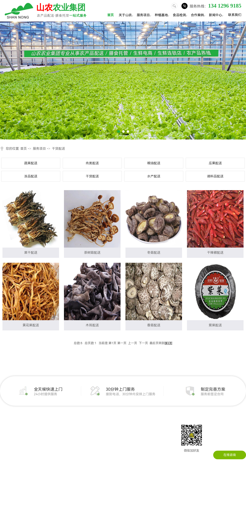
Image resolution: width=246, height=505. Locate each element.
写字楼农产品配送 (71, 452)
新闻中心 (216, 15)
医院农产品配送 (69, 458)
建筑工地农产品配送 (73, 439)
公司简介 (6, 421)
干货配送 (58, 149)
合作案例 (198, 15)
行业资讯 (110, 427)
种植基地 (162, 15)
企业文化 (6, 433)
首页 (110, 15)
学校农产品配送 (69, 446)
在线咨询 (229, 455)
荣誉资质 (6, 446)
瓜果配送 (215, 163)
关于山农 (126, 15)
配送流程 (6, 452)
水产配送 (153, 176)
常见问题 (110, 433)
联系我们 (234, 15)
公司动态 (110, 421)
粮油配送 (153, 163)
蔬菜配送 (30, 163)
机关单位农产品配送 (73, 421)
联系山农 (139, 421)
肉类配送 (92, 163)
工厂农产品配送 (69, 433)
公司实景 (6, 439)
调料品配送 (215, 176)
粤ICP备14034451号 (152, 497)
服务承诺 (6, 458)
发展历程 (6, 427)
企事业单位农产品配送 (74, 427)
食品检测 (180, 15)
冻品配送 (30, 176)
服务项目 (144, 15)
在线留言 (139, 427)
